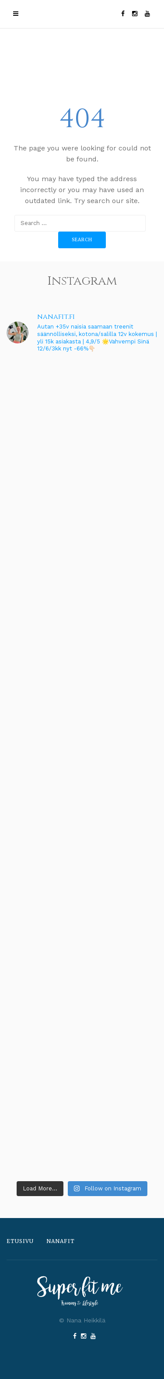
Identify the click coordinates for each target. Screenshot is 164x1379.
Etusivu (20, 1241)
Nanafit (60, 1241)
